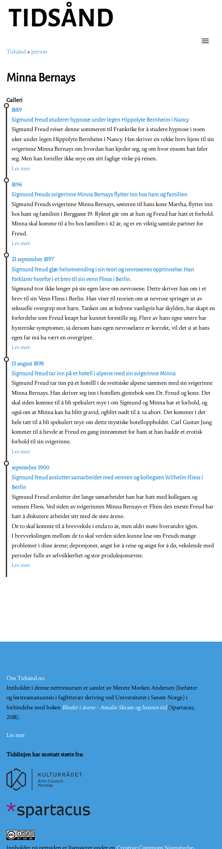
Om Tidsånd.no (25, 678)
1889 (17, 110)
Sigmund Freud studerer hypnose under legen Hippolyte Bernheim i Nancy (100, 120)
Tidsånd (16, 52)
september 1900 (30, 468)
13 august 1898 (28, 364)
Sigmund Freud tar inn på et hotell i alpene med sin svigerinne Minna (94, 374)
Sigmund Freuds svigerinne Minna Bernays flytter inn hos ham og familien (99, 195)
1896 (17, 185)
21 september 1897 (33, 260)
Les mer (21, 169)
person (39, 52)
